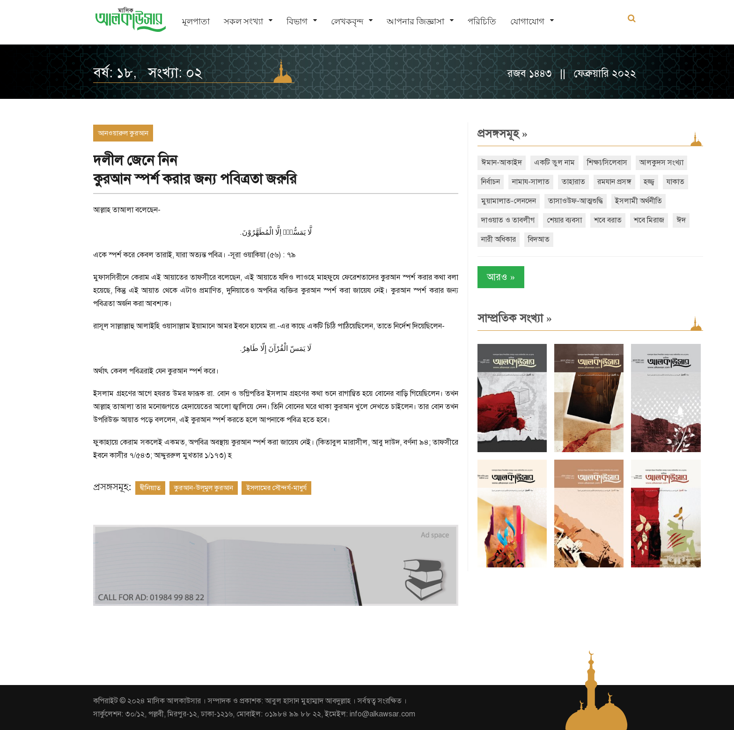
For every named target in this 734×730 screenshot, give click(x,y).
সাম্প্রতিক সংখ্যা (514, 318)
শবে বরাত (608, 220)
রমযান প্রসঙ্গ (614, 181)
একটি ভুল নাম (554, 162)
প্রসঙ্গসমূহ (502, 134)
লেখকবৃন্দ (347, 21)
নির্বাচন (490, 181)
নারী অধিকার (498, 239)
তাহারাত (573, 181)
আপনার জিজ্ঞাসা (415, 21)
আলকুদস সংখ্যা (661, 162)
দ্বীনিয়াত (150, 488)
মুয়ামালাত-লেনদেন (508, 201)
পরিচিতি (482, 21)
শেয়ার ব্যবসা (564, 220)
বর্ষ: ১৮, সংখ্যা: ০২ (147, 73)
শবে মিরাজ (649, 220)
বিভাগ (297, 21)
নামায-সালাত (531, 181)
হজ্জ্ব (649, 181)
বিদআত (539, 239)
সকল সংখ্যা (243, 21)
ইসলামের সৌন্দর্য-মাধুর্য (276, 488)
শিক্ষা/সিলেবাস (607, 162)
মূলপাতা (196, 21)
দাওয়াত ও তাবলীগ (508, 220)
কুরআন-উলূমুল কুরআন (203, 488)
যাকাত (675, 181)
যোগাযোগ (527, 21)
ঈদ (681, 220)
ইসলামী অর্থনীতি (638, 201)
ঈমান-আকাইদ (501, 162)
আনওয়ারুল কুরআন (123, 133)
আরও (501, 277)
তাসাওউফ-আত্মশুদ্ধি (575, 201)
